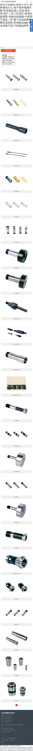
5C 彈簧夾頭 (16, 207)
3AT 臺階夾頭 (16, 462)
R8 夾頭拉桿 (16, 156)
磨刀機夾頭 (16, 411)
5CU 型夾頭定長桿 (16, 334)
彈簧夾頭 (16, 538)
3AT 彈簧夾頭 (16, 436)
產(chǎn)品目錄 (8, 50)
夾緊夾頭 (16, 589)
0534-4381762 (11, 58)
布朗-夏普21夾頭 (16, 563)
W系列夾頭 (16, 614)
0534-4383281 (9, 60)
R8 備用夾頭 (16, 105)
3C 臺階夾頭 (16, 512)
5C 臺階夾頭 (16, 258)
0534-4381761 (11, 56)
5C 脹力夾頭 (16, 232)
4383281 (12, 728)
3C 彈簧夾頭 (16, 487)
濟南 (13, 740)
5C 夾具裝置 (16, 283)
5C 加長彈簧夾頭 (16, 360)
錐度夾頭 (16, 640)
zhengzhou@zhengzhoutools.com (11, 730)
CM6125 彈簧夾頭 (16, 385)
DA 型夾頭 (16, 665)
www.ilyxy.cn (8, 731)
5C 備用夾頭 (16, 181)
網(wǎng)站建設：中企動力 (7, 740)
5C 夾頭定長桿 (16, 309)
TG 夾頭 (16, 691)
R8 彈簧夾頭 (16, 79)
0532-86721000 (11, 62)
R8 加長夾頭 (16, 130)
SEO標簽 (2, 742)
